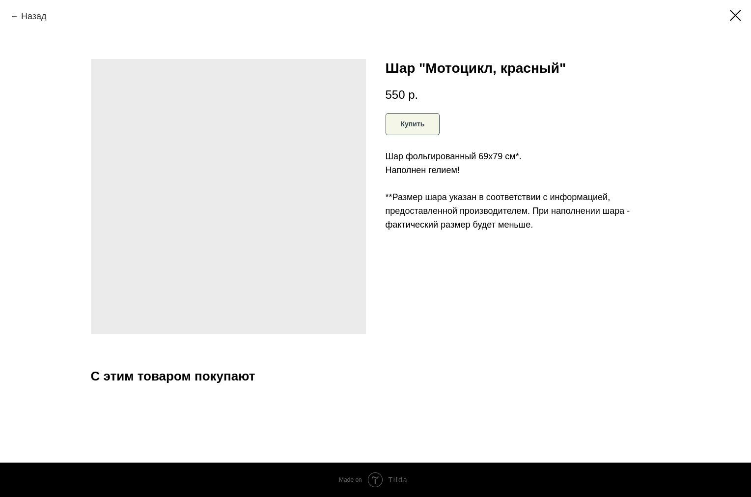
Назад (34, 16)
